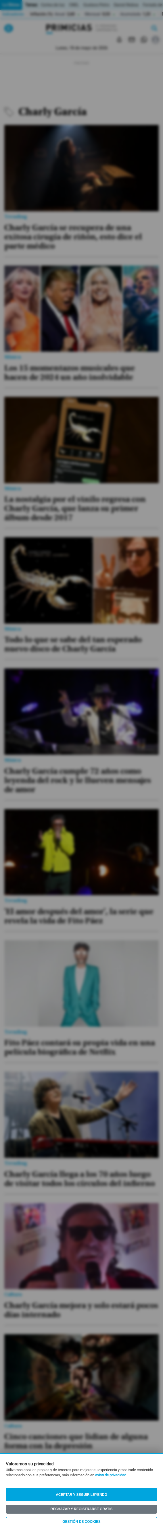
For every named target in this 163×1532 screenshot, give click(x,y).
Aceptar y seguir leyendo (81, 1495)
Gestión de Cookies (81, 1522)
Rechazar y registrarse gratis (81, 1509)
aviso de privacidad (110, 1475)
